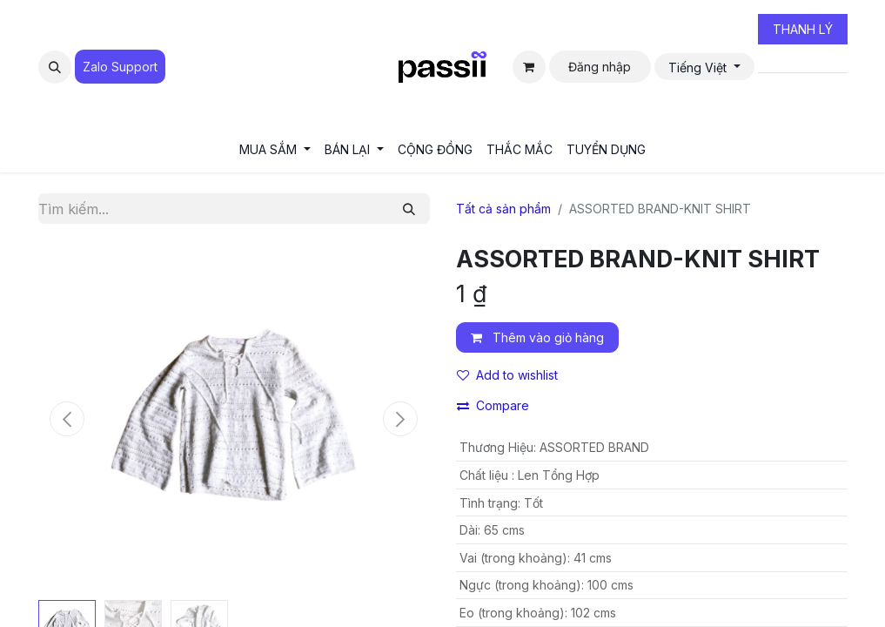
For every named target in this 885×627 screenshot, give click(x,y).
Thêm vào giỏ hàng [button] (537, 337)
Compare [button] (493, 405)
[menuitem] (275, 149)
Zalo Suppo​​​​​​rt (120, 66)
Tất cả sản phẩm (503, 208)
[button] (54, 67)
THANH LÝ (803, 29)
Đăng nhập (599, 66)
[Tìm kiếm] (409, 208)
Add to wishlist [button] (507, 374)
